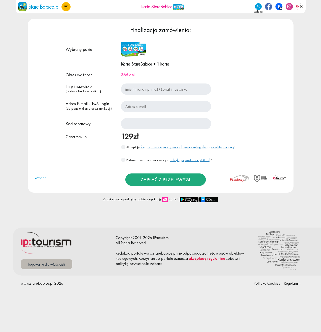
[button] (66, 6)
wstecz (41, 177)
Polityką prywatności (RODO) (190, 160)
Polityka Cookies (267, 283)
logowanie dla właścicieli (46, 264)
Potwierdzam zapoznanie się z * (166, 160)
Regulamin (292, 283)
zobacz (232, 258)
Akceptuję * (178, 147)
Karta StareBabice (162, 7)
